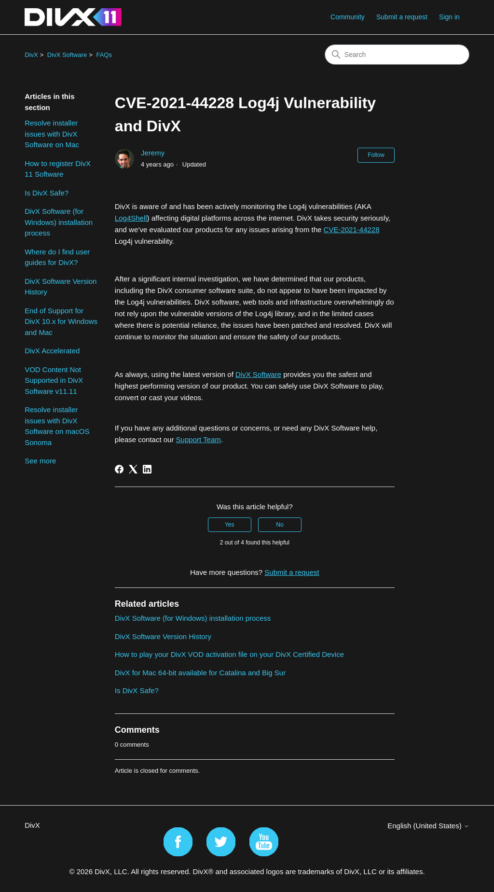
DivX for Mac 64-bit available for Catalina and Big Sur (200, 673)
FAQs (104, 54)
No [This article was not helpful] (279, 524)
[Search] (397, 54)
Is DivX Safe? (47, 193)
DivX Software (67, 54)
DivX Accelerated (52, 351)
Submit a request (401, 17)
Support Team (198, 439)
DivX (31, 54)
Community (347, 17)
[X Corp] (133, 469)
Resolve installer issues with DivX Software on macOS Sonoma (57, 425)
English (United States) (428, 826)
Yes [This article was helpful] (229, 524)
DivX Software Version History (60, 286)
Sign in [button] (449, 17)
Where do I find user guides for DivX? (57, 257)
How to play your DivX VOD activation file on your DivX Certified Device (229, 654)
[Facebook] (119, 469)
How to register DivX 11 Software (58, 169)
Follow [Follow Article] (376, 155)
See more (40, 461)
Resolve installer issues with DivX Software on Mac (52, 134)
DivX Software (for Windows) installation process (59, 222)
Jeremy (153, 153)
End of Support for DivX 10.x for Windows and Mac (61, 321)
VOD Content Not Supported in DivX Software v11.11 (54, 380)
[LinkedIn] (147, 469)
